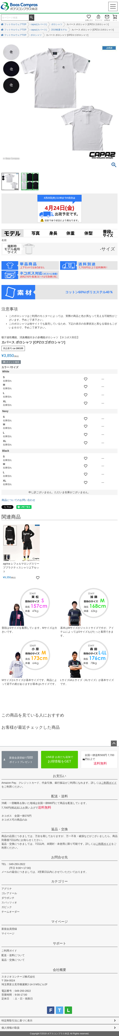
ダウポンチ (7, 897)
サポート (59, 943)
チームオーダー (10, 911)
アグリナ (6, 888)
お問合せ (107, 20)
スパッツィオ (9, 902)
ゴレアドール (9, 893)
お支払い (59, 776)
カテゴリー (59, 881)
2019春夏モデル (59, 29)
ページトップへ (114, 743)
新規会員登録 (9, 928)
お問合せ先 (59, 857)
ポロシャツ (56, 24)
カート (115, 20)
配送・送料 (59, 796)
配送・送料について (13, 955)
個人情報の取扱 (10, 1027)
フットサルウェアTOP (15, 24)
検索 (31, 17)
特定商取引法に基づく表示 (16, 1020)
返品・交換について (13, 959)
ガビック (6, 907)
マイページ (98, 20)
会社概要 (59, 970)
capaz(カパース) (39, 24)
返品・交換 (59, 829)
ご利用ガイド (109, 782)
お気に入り (89, 20)
